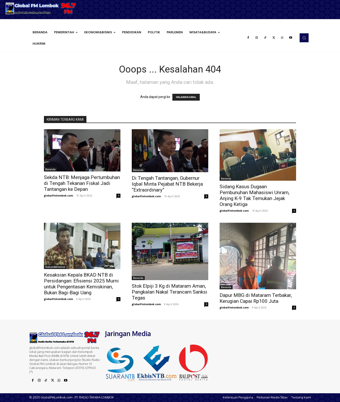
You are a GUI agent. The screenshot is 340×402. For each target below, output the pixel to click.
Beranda (50, 169)
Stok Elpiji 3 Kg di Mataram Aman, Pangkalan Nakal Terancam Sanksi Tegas (169, 292)
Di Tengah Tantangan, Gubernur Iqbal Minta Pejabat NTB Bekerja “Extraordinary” (167, 184)
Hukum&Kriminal (55, 267)
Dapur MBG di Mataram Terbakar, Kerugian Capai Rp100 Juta (256, 298)
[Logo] (42, 8)
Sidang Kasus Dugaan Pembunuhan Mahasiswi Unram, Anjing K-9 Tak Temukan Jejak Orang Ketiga (254, 195)
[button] (304, 37)
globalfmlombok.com (58, 195)
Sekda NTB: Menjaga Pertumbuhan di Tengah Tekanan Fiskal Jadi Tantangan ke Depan (82, 183)
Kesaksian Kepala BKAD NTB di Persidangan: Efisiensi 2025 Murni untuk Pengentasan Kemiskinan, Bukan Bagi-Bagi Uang (81, 283)
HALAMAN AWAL (186, 97)
